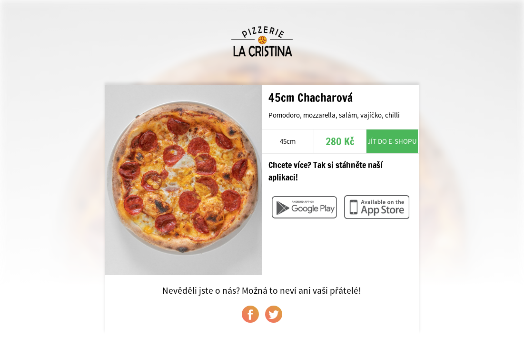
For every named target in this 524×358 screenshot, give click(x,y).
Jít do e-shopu (392, 141)
